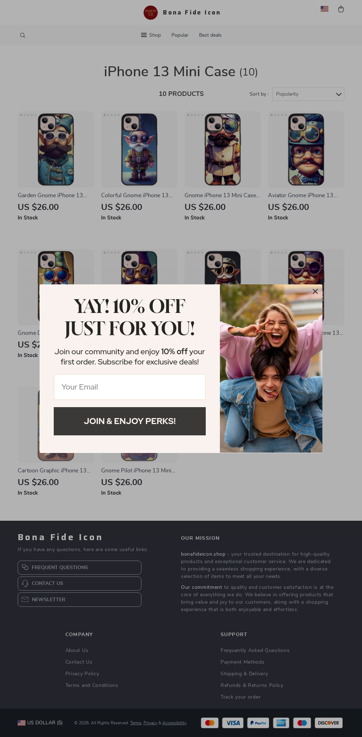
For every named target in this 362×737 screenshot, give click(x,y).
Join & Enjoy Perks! (130, 421)
